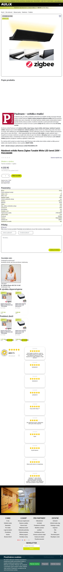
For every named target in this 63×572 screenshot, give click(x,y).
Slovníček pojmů (55, 534)
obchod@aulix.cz (58, 1)
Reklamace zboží (23, 527)
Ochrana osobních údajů (39, 534)
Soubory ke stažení (39, 537)
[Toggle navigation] (60, 4)
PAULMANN (7, 181)
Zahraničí (55, 521)
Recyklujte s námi (55, 537)
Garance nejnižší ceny (56, 157)
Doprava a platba (23, 523)
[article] (35, 353)
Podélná (30, 12)
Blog (55, 532)
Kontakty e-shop (23, 537)
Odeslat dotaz (54, 250)
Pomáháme (8, 532)
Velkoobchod (39, 521)
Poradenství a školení (39, 525)
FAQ (55, 530)
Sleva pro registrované (23, 521)
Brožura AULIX (8, 537)
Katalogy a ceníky (55, 525)
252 (12, 355)
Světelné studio (8, 523)
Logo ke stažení (8, 530)
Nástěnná (24, 12)
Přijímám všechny (34, 564)
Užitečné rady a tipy (55, 523)
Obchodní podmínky (24, 530)
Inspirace (55, 527)
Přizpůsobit (45, 564)
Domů (2, 12)
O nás (7, 521)
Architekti (39, 523)
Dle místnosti (9, 12)
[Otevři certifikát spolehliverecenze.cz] (14, 350)
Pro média (7, 527)
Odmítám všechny (55, 564)
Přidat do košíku (16, 175)
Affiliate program (23, 534)
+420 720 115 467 (45, 1)
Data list (4, 227)
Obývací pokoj (17, 12)
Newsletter (8, 525)
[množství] (5, 175)
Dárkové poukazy (23, 532)
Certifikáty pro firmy (39, 532)
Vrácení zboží (23, 525)
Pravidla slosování (39, 539)
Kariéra (8, 534)
